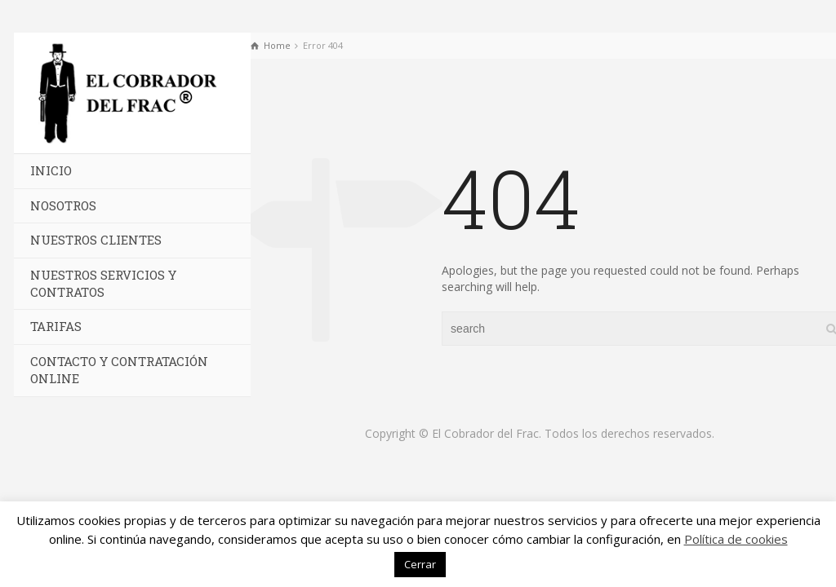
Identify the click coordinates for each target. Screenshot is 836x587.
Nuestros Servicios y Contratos (103, 283)
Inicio (51, 170)
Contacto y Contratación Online (119, 369)
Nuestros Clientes (96, 240)
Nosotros (63, 205)
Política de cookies (736, 539)
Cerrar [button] (420, 564)
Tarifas (56, 326)
